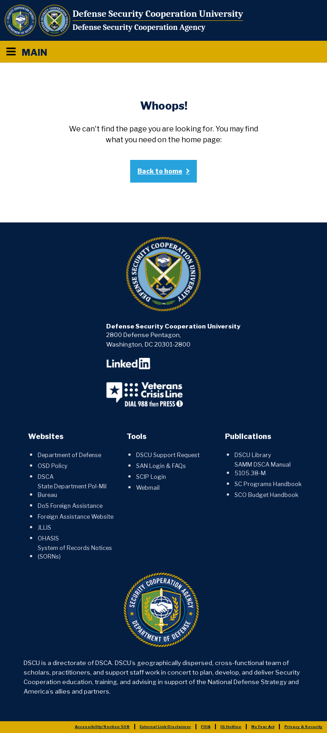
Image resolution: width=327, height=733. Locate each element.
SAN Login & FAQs (161, 466)
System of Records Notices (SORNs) (75, 552)
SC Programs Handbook (268, 484)
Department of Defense (69, 455)
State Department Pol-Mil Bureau (72, 490)
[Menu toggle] (11, 52)
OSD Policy (53, 466)
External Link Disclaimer (165, 726)
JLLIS (44, 527)
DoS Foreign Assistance (70, 505)
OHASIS (48, 538)
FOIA (205, 726)
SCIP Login (151, 476)
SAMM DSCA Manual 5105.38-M (262, 469)
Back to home (159, 171)
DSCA (46, 476)
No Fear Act (262, 726)
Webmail (148, 487)
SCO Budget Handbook (266, 495)
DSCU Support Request (168, 455)
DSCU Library (252, 455)
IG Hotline (230, 726)
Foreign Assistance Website (75, 516)
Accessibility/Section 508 (102, 726)
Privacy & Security (303, 726)
